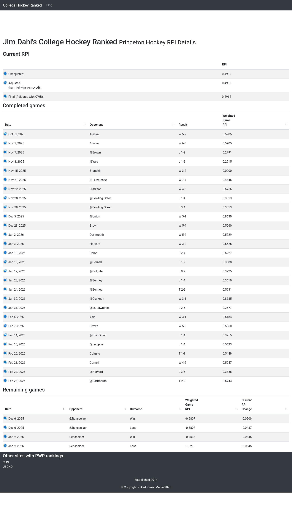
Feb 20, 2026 (13, 367)
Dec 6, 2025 (12, 432)
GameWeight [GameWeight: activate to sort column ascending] (173, 136)
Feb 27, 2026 (13, 385)
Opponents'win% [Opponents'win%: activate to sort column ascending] (261, 136)
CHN (6, 475)
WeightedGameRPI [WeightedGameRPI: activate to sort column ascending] (109, 133)
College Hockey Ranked (22, 5)
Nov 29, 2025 (13, 221)
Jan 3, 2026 (12, 257)
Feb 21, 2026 (13, 376)
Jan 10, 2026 (13, 266)
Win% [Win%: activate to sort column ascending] (214, 422)
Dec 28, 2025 (13, 239)
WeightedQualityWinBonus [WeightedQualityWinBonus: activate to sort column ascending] (142, 131)
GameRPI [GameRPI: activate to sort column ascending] (200, 136)
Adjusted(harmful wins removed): (21, 94)
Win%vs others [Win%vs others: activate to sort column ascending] (228, 136)
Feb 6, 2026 (12, 330)
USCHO (8, 480)
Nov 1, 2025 (13, 157)
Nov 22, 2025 (13, 202)
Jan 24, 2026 (13, 303)
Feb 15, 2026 (13, 358)
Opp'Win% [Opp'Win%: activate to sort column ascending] (241, 420)
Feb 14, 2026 (13, 348)
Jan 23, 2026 (13, 294)
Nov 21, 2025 (13, 193)
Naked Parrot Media (150, 500)
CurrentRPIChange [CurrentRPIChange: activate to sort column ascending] (156, 418)
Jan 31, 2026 (13, 321)
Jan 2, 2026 (12, 248)
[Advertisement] (114, 21)
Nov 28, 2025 (13, 211)
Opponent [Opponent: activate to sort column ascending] (45, 138)
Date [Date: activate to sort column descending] (8, 138)
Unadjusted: (13, 83)
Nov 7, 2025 (13, 166)
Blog (49, 5)
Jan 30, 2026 (13, 312)
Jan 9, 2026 (12, 450)
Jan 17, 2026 (13, 284)
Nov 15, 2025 (13, 184)
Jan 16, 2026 (13, 275)
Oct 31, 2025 (13, 147)
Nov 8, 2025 (13, 175)
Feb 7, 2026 (12, 339)
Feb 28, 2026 (13, 394)
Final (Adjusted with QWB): (22, 105)
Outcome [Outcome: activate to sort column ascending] (85, 422)
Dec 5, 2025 (12, 230)
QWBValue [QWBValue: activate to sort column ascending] (268, 420)
